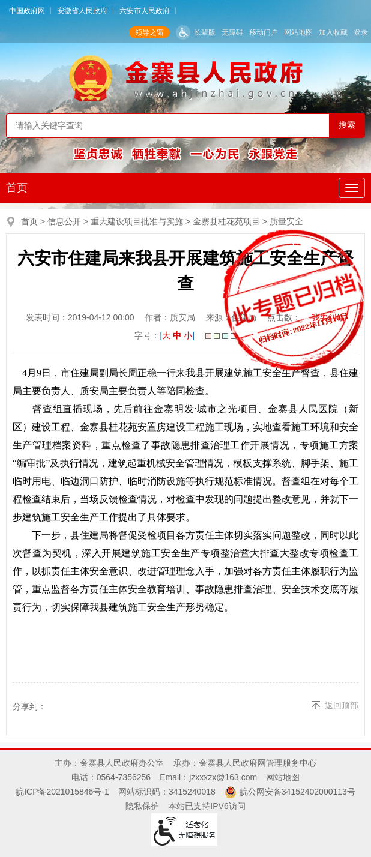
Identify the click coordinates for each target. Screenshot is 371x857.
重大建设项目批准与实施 (137, 221)
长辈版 (205, 32)
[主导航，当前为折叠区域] (352, 188)
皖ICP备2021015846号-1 (62, 791)
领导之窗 (149, 32)
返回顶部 (341, 705)
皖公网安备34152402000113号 (297, 791)
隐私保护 (142, 806)
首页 (17, 188)
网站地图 (298, 32)
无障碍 (232, 32)
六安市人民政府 (144, 11)
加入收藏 (333, 32)
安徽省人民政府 (82, 11)
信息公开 (64, 221)
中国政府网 (27, 11)
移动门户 (263, 32)
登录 (361, 32)
